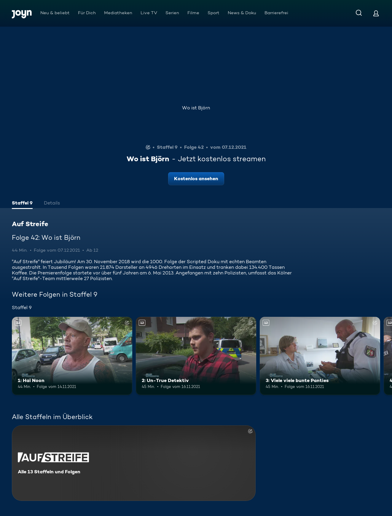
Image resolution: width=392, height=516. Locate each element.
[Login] (376, 13)
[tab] (22, 203)
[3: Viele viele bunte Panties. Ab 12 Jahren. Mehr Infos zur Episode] (320, 356)
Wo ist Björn (196, 108)
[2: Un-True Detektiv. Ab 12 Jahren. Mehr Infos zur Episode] (196, 356)
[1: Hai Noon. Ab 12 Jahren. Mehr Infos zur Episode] (72, 356)
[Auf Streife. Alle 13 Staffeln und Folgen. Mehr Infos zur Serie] (134, 463)
